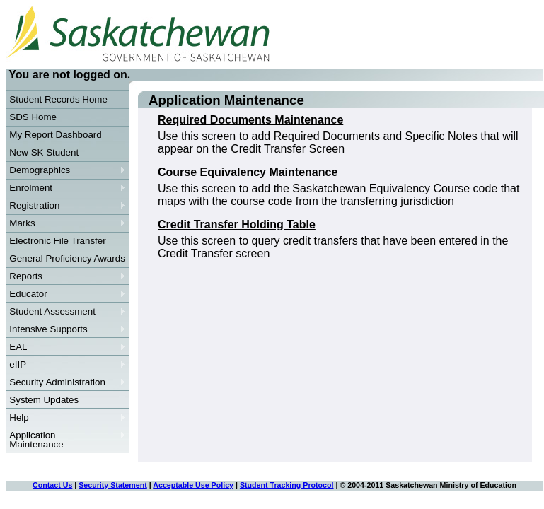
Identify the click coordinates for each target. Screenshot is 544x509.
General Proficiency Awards (67, 258)
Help (66, 417)
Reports (66, 276)
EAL (66, 347)
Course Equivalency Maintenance (247, 172)
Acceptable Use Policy (193, 485)
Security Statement (113, 485)
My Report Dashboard (55, 134)
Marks (66, 223)
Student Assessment (66, 311)
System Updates (44, 399)
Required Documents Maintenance (250, 120)
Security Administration (66, 382)
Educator (66, 294)
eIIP (66, 364)
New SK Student (44, 152)
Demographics (66, 170)
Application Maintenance (66, 440)
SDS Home (33, 117)
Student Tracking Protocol (287, 485)
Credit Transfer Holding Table (237, 224)
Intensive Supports (66, 329)
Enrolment (66, 188)
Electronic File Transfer (57, 240)
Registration (66, 205)
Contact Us (52, 485)
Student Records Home (58, 99)
